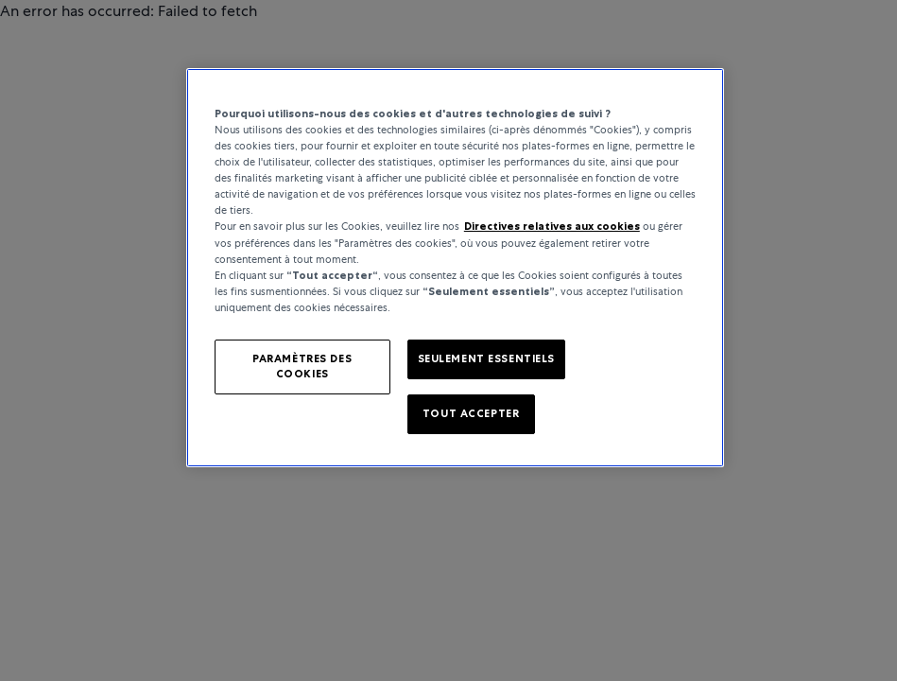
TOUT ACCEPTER (471, 413)
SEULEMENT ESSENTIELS (486, 358)
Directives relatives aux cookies (552, 226)
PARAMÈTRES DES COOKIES (302, 366)
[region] (455, 267)
